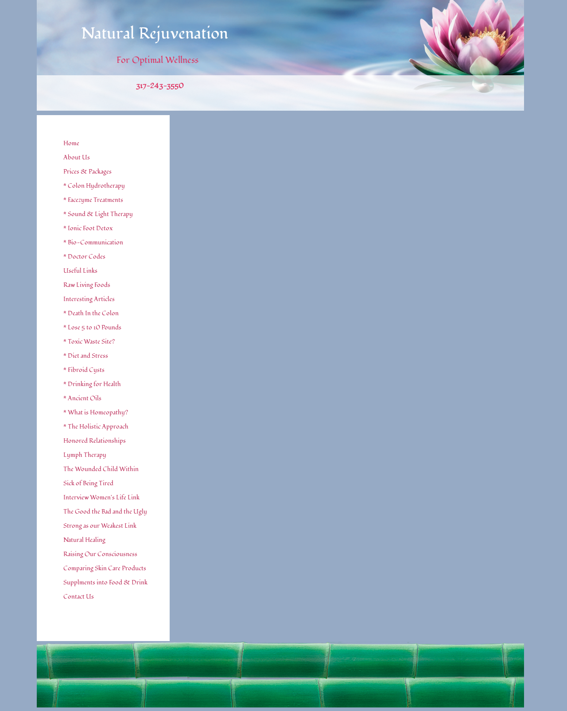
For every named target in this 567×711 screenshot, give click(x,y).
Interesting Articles (89, 299)
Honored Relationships (94, 441)
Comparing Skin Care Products (104, 568)
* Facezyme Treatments (93, 200)
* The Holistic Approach (95, 426)
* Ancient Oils (82, 398)
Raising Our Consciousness (100, 554)
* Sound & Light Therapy (98, 214)
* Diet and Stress (85, 356)
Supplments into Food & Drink (105, 582)
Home (71, 143)
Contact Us (78, 596)
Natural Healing (84, 540)
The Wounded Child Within (101, 469)
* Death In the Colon (91, 313)
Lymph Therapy (84, 455)
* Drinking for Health (92, 384)
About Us (76, 157)
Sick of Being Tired (88, 483)
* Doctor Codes (84, 256)
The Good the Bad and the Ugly (105, 511)
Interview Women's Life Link (101, 497)
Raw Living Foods (86, 285)
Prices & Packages (87, 171)
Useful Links (80, 271)
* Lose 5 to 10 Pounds (92, 327)
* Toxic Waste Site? (89, 341)
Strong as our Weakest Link (99, 526)
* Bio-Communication (93, 242)
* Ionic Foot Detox (88, 228)
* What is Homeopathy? (95, 412)
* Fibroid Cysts (84, 370)
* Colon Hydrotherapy (94, 186)
